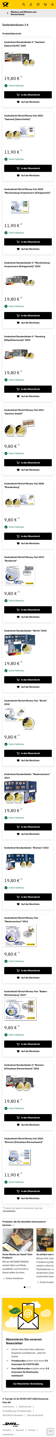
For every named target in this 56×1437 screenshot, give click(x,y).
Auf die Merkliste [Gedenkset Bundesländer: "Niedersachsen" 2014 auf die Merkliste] (28, 834)
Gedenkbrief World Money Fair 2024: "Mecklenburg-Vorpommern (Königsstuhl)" (27, 191)
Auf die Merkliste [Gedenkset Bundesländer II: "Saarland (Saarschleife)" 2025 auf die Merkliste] (28, 102)
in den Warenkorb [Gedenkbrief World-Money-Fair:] (28, 753)
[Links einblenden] (50, 1431)
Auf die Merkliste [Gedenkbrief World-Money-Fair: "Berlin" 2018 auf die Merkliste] (28, 760)
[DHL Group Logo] (11, 1425)
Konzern (7, 1430)
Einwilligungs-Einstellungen (17, 1410)
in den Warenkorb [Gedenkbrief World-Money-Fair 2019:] (28, 610)
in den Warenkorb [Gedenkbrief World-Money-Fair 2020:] (28, 536)
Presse (31, 1430)
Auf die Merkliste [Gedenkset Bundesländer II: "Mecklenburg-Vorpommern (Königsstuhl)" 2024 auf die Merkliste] (28, 323)
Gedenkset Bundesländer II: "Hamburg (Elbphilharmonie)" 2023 (24, 338)
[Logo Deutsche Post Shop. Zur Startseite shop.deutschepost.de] (5, 4)
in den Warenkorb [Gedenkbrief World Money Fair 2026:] (28, 1191)
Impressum (8, 1406)
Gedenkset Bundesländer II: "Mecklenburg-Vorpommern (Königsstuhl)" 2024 (27, 264)
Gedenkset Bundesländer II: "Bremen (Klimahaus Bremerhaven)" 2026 (24, 1067)
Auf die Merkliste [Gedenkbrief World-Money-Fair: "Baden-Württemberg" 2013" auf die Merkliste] (28, 1051)
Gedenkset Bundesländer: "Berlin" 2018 (25, 630)
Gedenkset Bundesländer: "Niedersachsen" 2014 (27, 776)
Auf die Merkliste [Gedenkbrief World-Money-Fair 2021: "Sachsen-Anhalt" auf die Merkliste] (28, 470)
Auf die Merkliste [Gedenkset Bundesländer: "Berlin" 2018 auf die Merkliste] (28, 687)
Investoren (8, 1434)
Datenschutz (25, 1406)
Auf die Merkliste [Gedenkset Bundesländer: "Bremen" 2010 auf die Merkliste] (28, 904)
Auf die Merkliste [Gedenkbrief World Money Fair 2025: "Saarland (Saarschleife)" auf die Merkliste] (28, 175)
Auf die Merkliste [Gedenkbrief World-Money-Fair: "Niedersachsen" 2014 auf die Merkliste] (28, 978)
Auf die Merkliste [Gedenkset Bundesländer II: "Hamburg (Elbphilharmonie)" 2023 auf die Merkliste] (28, 396)
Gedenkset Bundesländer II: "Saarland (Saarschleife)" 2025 (24, 44)
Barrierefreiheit (35, 1415)
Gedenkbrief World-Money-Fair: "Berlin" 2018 (25, 702)
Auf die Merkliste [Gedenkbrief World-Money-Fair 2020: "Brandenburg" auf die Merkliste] (28, 543)
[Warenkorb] (45, 4)
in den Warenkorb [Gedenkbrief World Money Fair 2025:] (28, 168)
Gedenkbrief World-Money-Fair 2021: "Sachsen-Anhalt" (24, 412)
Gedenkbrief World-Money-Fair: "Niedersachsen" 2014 (21, 919)
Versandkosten (9, 1211)
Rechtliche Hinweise (13, 1415)
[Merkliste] (38, 4)
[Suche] (23, 4)
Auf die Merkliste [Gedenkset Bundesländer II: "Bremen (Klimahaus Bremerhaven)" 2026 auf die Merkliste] (28, 1125)
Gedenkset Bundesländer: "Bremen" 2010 (26, 847)
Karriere (20, 1430)
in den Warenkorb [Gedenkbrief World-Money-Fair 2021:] (28, 462)
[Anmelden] (30, 4)
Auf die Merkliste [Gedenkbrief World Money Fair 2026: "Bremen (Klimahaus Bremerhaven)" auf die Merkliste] (28, 1198)
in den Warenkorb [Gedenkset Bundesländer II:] (28, 95)
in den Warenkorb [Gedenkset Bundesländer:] (28, 680)
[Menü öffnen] (52, 4)
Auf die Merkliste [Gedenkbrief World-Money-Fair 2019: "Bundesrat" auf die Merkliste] (28, 617)
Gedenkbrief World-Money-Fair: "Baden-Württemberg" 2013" (25, 993)
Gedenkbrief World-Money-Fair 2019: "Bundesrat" (24, 559)
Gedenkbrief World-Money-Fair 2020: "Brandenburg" (24, 485)
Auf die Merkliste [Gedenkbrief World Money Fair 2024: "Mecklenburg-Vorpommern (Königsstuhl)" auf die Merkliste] (28, 249)
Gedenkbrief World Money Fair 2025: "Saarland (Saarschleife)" (23, 117)
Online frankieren (14, 1278)
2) (21, 76)
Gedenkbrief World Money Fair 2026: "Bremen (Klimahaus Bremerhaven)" (23, 1140)
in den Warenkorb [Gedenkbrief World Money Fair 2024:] (28, 242)
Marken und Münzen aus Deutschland (21, 13)
